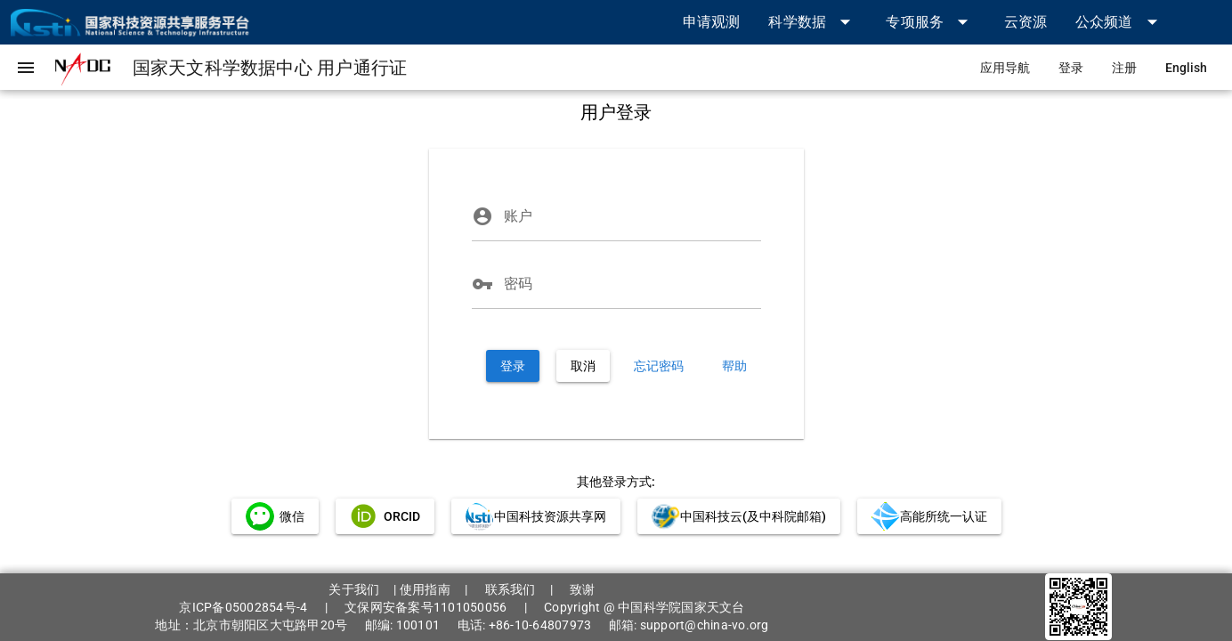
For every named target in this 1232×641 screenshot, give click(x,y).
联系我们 (510, 589)
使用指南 (425, 589)
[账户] (632, 216)
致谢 (583, 589)
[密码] (632, 284)
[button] (812, 22)
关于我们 (353, 589)
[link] (712, 22)
